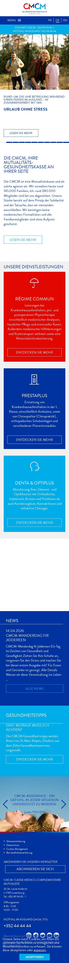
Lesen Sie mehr (21, 133)
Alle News (34, 688)
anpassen (40, 950)
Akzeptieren (34, 957)
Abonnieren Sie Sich (35, 869)
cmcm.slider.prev (5, 804)
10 (60, 142)
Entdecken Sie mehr (34, 352)
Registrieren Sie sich (32, 598)
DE (57, 20)
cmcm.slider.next (63, 804)
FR (50, 20)
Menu (14, 20)
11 (66, 142)
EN (65, 20)
